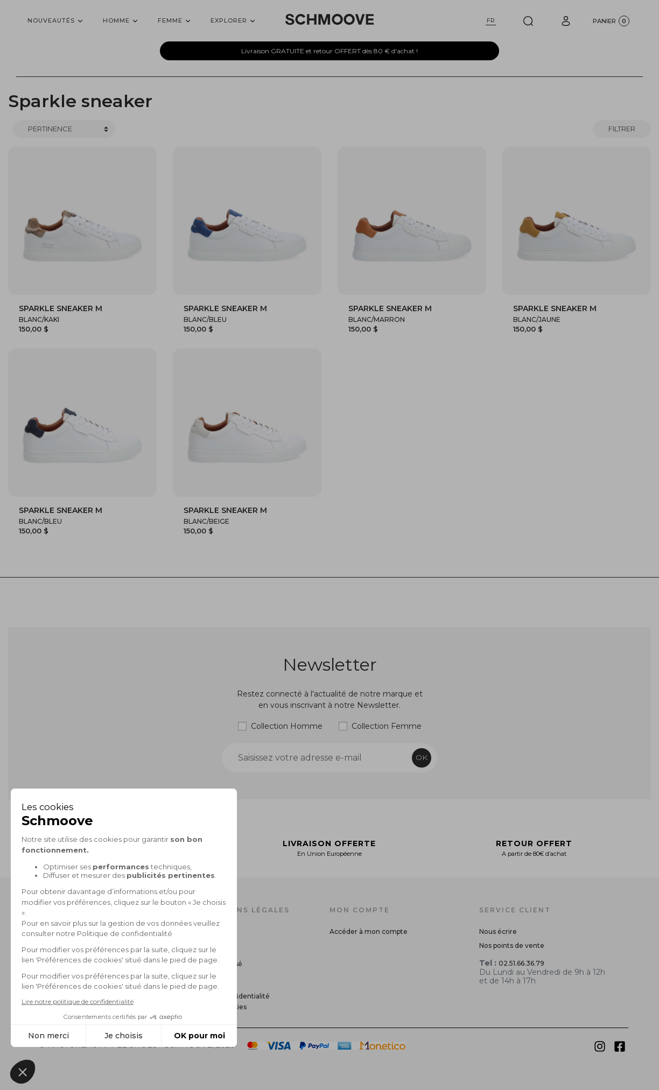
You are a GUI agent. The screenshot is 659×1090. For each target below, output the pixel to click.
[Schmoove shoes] (329, 19)
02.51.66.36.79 (521, 963)
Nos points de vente (511, 945)
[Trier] (63, 129)
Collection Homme (287, 726)
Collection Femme (387, 726)
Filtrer (621, 128)
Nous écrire (498, 931)
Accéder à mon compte (369, 931)
